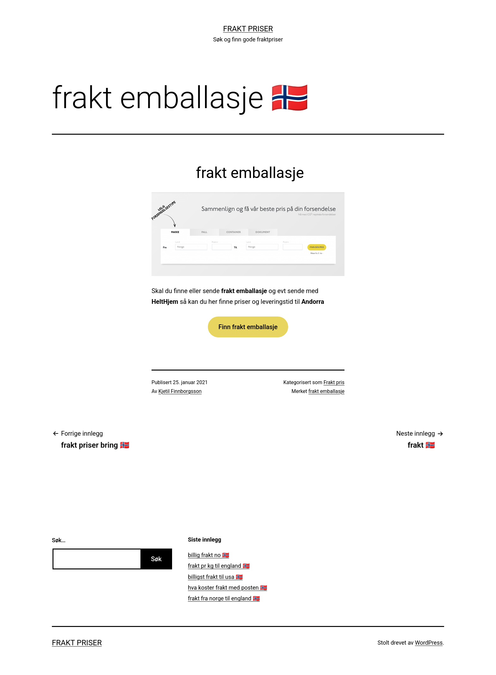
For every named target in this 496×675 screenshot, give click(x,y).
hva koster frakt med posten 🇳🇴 (227, 587)
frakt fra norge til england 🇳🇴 (224, 598)
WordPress (429, 642)
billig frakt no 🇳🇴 (208, 555)
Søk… (58, 540)
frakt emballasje (326, 391)
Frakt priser (248, 28)
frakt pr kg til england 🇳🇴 (219, 565)
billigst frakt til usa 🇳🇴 (215, 577)
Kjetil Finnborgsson (180, 391)
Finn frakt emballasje (247, 327)
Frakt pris (334, 382)
